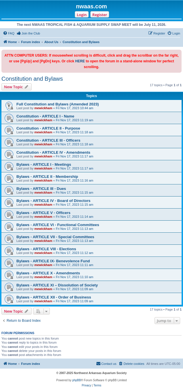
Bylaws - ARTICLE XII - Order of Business (53, 297)
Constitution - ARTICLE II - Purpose (48, 128)
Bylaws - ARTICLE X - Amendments (48, 273)
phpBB (76, 380)
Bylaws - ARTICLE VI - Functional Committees (57, 225)
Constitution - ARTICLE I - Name (45, 116)
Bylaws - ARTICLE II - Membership (47, 176)
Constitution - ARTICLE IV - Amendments (53, 152)
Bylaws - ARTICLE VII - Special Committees (55, 237)
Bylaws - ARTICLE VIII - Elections (46, 249)
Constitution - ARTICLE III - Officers (48, 140)
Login (82, 14)
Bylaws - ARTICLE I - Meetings (43, 164)
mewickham (43, 108)
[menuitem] (8, 33)
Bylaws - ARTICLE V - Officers (43, 213)
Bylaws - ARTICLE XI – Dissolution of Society (57, 285)
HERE (80, 61)
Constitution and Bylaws (32, 79)
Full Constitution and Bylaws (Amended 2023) (57, 104)
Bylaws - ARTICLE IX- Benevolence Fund (53, 261)
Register (99, 14)
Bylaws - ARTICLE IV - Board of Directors (53, 201)
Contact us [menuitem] (106, 363)
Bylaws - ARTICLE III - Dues (41, 188)
